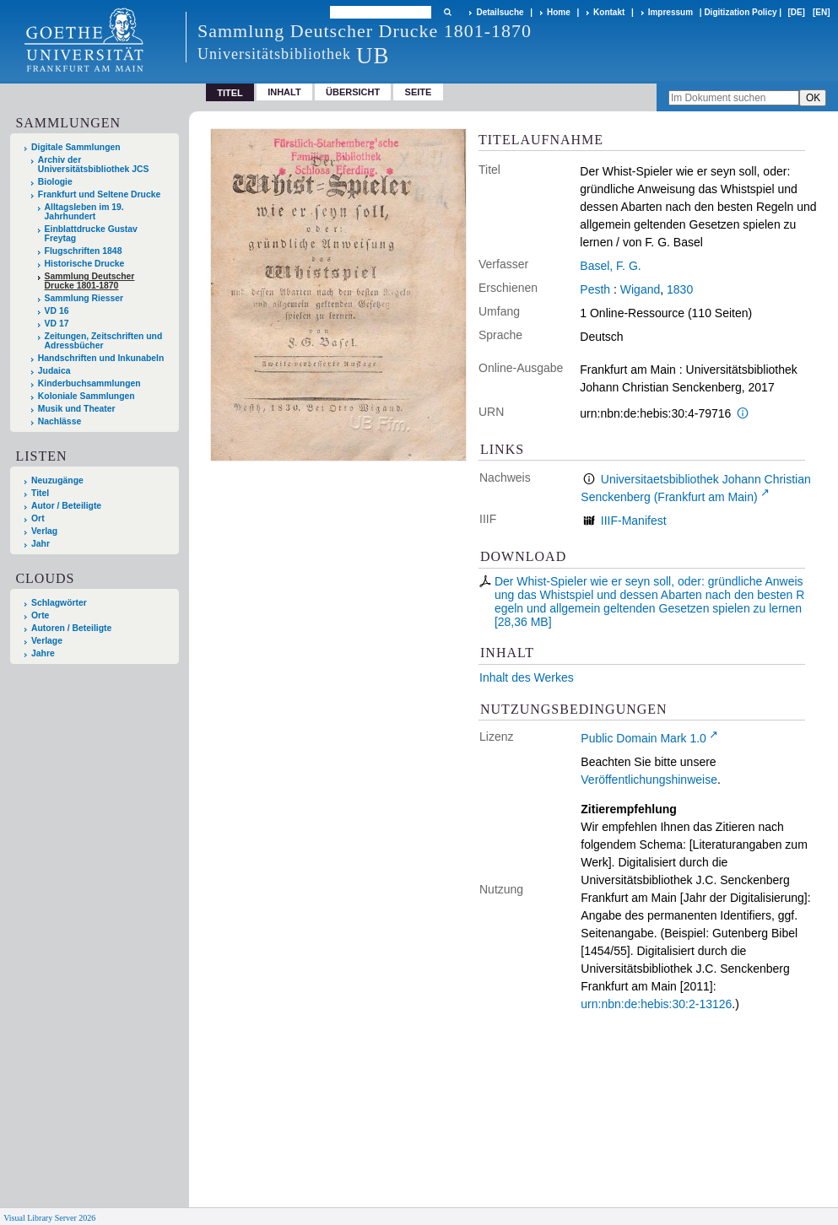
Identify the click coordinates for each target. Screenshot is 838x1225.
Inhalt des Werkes (526, 677)
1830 (680, 289)
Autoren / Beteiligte (71, 628)
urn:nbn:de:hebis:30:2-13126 (656, 1004)
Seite (418, 92)
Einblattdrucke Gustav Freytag (91, 233)
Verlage (46, 640)
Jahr (40, 543)
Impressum (670, 12)
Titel (40, 493)
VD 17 (57, 323)
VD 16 (57, 311)
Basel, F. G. (610, 266)
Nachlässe (59, 421)
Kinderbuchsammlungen (89, 383)
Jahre (43, 653)
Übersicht (353, 92)
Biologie (55, 181)
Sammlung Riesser (84, 298)
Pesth (595, 289)
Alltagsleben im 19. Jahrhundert (84, 211)
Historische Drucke (85, 263)
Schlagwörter (59, 602)
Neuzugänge (57, 480)
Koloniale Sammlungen (86, 396)
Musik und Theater (77, 408)
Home (558, 12)
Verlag (44, 531)
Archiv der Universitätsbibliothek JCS (93, 164)
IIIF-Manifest (634, 520)
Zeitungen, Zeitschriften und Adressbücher (104, 341)
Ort (38, 518)
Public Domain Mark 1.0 (643, 738)
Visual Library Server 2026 (49, 1217)
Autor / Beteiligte (66, 505)
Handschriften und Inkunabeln (101, 358)
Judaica (54, 370)
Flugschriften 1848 (83, 251)
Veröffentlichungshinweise (649, 779)
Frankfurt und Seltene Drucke (99, 194)
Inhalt (284, 92)
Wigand (640, 289)
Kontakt (608, 12)
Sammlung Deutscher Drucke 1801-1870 (90, 281)
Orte (40, 615)
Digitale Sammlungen (76, 147)
